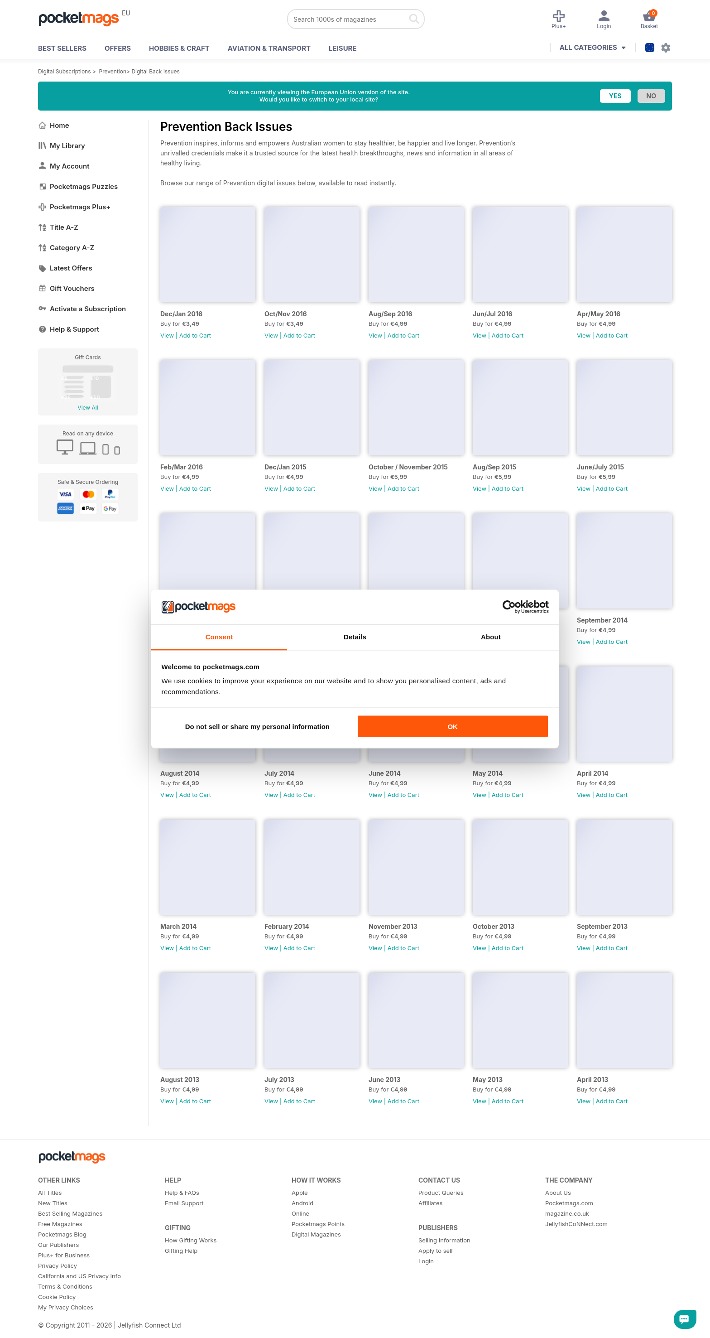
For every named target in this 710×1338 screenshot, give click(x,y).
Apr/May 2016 (598, 314)
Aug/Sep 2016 (390, 314)
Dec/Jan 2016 (181, 314)
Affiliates (430, 1203)
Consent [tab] (219, 637)
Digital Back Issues (155, 71)
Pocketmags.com (569, 1203)
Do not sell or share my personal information (257, 726)
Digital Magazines (316, 1234)
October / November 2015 (408, 467)
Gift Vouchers (66, 288)
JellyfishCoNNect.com (576, 1223)
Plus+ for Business (64, 1255)
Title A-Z (58, 227)
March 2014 (178, 926)
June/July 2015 (600, 467)
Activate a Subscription (82, 308)
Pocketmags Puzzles (78, 186)
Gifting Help (181, 1250)
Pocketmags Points (318, 1223)
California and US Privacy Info (79, 1276)
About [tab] (491, 637)
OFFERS (118, 48)
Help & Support (68, 329)
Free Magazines (60, 1223)
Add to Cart (195, 335)
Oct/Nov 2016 (285, 314)
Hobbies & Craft (179, 48)
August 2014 (180, 773)
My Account (64, 166)
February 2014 (286, 926)
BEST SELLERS (62, 48)
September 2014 (602, 620)
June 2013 (385, 1079)
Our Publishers (58, 1244)
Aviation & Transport (269, 48)
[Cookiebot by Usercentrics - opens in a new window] (509, 607)
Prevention (112, 71)
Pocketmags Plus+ (74, 207)
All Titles (50, 1192)
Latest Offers (65, 268)
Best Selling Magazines (70, 1213)
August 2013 (179, 1079)
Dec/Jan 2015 (285, 467)
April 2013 (592, 1079)
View (167, 335)
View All (87, 407)
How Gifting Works (190, 1240)
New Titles (52, 1203)
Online (300, 1213)
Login (426, 1261)
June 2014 (385, 773)
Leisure (343, 48)
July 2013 (279, 1079)
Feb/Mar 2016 (181, 467)
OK (452, 726)
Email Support (184, 1203)
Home (53, 125)
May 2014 (488, 773)
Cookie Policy (57, 1296)
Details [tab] (355, 637)
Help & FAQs (182, 1192)
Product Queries (441, 1192)
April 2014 (593, 773)
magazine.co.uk (567, 1213)
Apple (300, 1192)
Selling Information (444, 1240)
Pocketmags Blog (62, 1234)
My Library (61, 145)
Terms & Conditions (65, 1286)
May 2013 (488, 1079)
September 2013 (602, 926)
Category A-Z (66, 247)
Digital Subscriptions (64, 71)
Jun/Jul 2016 (493, 314)
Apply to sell (435, 1250)
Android (302, 1203)
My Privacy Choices (65, 1307)
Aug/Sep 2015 (494, 467)
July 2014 (279, 773)
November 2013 (393, 926)
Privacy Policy (57, 1265)
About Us (558, 1192)
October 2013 (493, 926)
